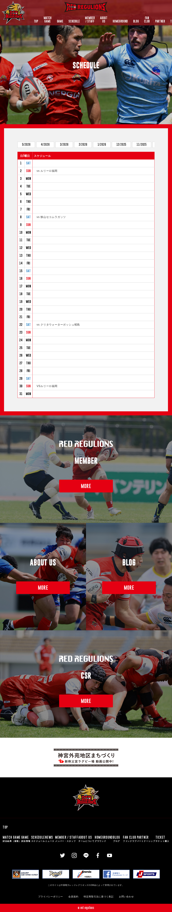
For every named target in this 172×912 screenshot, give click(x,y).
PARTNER (160, 21)
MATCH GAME (48, 20)
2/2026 (83, 144)
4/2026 (45, 144)
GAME (60, 21)
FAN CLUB (147, 20)
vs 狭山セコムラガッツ (51, 217)
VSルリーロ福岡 (47, 386)
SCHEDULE (74, 21)
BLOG (136, 21)
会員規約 (73, 896)
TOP (36, 21)
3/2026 (64, 144)
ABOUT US (103, 20)
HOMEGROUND (120, 21)
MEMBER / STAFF (90, 20)
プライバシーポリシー (50, 896)
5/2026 (26, 144)
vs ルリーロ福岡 (47, 170)
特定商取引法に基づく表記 (99, 896)
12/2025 (121, 144)
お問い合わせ (126, 896)
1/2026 (102, 144)
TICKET (162, 839)
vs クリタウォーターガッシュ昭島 (58, 324)
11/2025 (142, 144)
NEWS (50, 839)
